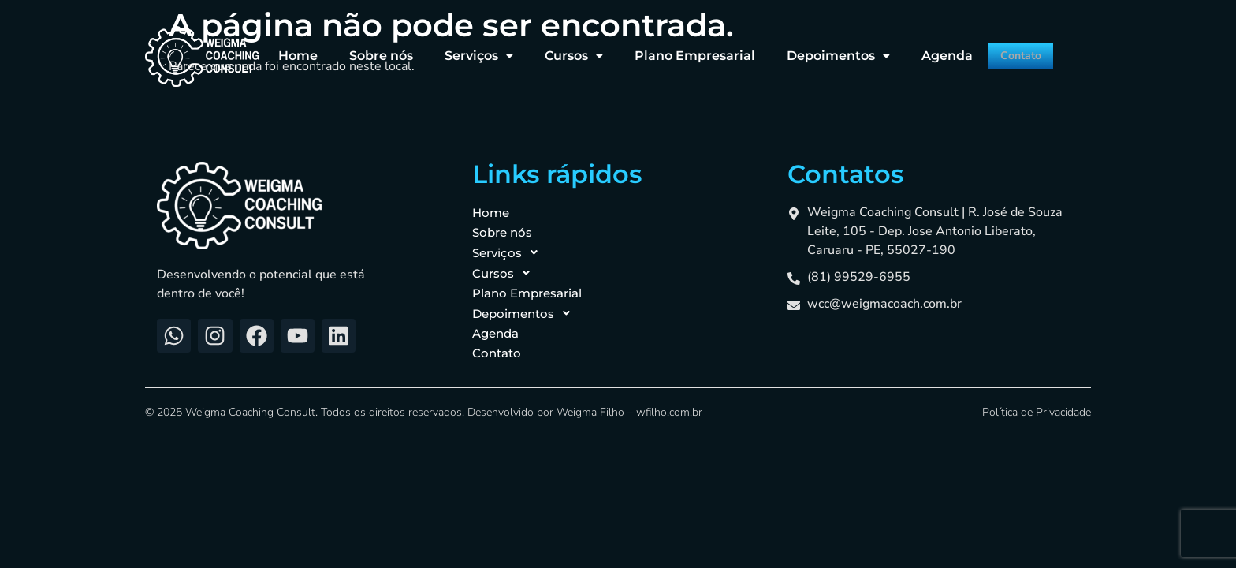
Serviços (456, 49)
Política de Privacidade (1036, 412)
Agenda (924, 49)
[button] (456, 50)
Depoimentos (815, 49)
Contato (1007, 50)
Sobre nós (358, 49)
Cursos (551, 49)
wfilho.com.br (669, 412)
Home (275, 49)
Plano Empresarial (672, 49)
